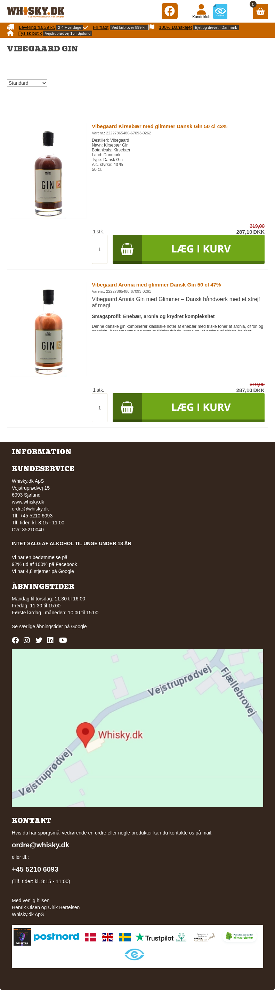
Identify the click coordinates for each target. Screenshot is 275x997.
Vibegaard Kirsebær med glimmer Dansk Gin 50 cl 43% (159, 126)
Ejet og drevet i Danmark (216, 27)
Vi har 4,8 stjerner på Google (43, 571)
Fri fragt (100, 27)
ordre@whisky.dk (30, 509)
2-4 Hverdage (69, 27)
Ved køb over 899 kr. (129, 27)
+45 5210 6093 (35, 869)
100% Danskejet (175, 27)
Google (79, 626)
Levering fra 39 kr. (37, 27)
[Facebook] (170, 11)
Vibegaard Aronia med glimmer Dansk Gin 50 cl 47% (156, 285)
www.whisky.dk (28, 502)
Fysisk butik (30, 33)
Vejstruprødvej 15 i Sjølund (67, 33)
